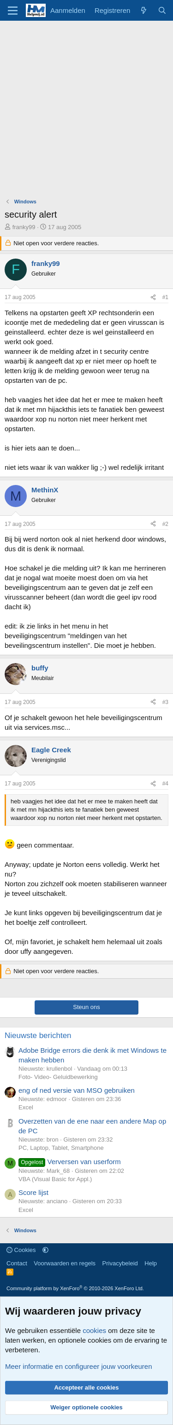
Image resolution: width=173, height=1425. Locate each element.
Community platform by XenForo (75, 1288)
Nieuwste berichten (38, 1035)
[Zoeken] (162, 10)
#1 (165, 297)
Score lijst (33, 1192)
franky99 (24, 227)
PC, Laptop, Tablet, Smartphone (61, 1147)
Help (150, 1263)
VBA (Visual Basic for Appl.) (55, 1179)
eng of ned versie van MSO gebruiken (76, 1090)
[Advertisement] (86, 111)
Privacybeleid (120, 1263)
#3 (165, 702)
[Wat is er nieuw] (144, 10)
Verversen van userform (69, 1161)
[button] (45, 1250)
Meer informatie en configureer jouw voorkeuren (78, 1366)
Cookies (21, 1249)
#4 (165, 783)
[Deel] (153, 297)
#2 (165, 524)
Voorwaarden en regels (64, 1263)
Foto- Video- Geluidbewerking (58, 1076)
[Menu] (13, 10)
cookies (94, 1330)
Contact (16, 1263)
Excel (25, 1107)
